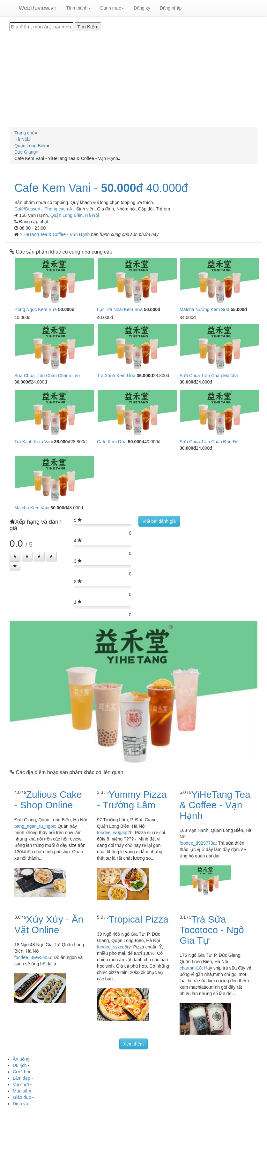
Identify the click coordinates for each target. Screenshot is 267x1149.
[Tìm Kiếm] (88, 26)
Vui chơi (21, 1084)
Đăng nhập (171, 8)
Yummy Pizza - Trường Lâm (132, 799)
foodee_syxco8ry (114, 946)
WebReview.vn (38, 8)
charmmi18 (191, 967)
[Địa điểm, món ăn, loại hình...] (41, 26)
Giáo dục (22, 1097)
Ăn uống (21, 1058)
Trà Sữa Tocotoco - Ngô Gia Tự (212, 930)
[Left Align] (15, 556)
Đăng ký (142, 8)
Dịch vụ (20, 1103)
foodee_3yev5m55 (32, 957)
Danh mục (112, 8)
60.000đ (58, 507)
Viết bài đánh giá (159, 521)
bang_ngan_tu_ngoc (34, 826)
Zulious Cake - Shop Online (48, 799)
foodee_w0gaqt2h (114, 832)
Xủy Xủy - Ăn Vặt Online (48, 924)
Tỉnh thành (78, 8)
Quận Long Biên (66, 215)
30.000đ (22, 381)
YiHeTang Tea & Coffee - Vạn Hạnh (55, 234)
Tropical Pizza (138, 919)
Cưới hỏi (21, 1071)
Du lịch (20, 1065)
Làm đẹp (21, 1078)
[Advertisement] (133, 79)
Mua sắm (22, 1090)
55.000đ (239, 309)
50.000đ (122, 188)
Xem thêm (133, 1043)
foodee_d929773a (198, 843)
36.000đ (145, 375)
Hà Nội (92, 215)
